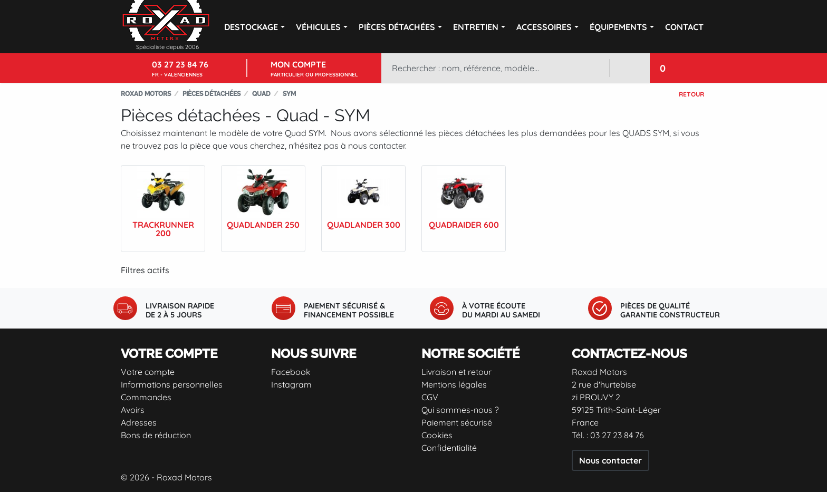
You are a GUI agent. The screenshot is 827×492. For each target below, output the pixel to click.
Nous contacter (610, 460)
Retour (691, 94)
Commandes (146, 397)
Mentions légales (454, 384)
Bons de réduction (156, 435)
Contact (684, 27)
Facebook (291, 371)
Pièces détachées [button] (397, 27)
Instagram (291, 384)
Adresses (139, 422)
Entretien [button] (475, 27)
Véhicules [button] (318, 27)
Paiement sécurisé (456, 422)
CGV (429, 397)
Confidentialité (449, 447)
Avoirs (133, 409)
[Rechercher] (495, 68)
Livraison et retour (456, 371)
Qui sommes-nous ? (460, 409)
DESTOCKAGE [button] (251, 27)
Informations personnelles (172, 384)
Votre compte (148, 371)
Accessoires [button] (544, 27)
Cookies (437, 435)
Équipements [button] (618, 27)
